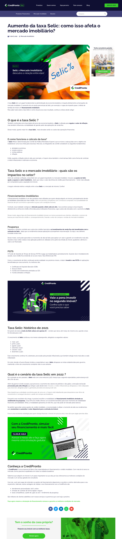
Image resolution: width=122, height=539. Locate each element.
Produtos (39, 5)
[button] (50, 509)
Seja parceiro (64, 5)
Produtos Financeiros (23, 14)
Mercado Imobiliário (40, 14)
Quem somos (51, 5)
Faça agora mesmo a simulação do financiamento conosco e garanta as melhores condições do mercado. (44, 501)
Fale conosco (77, 5)
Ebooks (52, 14)
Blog (88, 5)
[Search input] (91, 13)
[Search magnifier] (105, 13)
